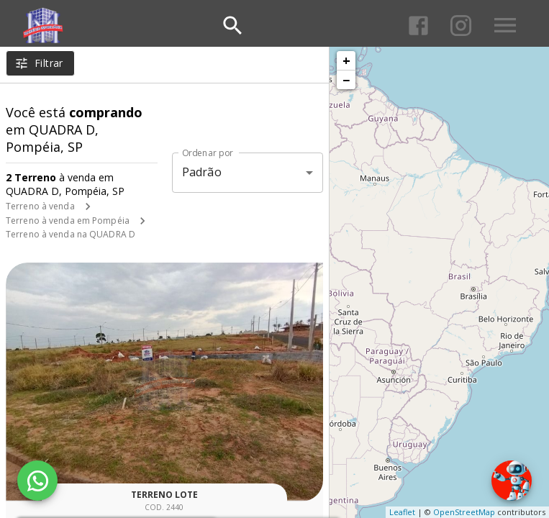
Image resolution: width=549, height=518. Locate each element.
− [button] (346, 79)
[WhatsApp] (37, 480)
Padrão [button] (202, 172)
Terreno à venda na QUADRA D (70, 234)
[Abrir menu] (505, 25)
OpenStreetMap (464, 511)
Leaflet (402, 511)
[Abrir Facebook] (418, 25)
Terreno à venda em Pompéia (68, 220)
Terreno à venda (40, 206)
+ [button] (346, 60)
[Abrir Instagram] (460, 25)
